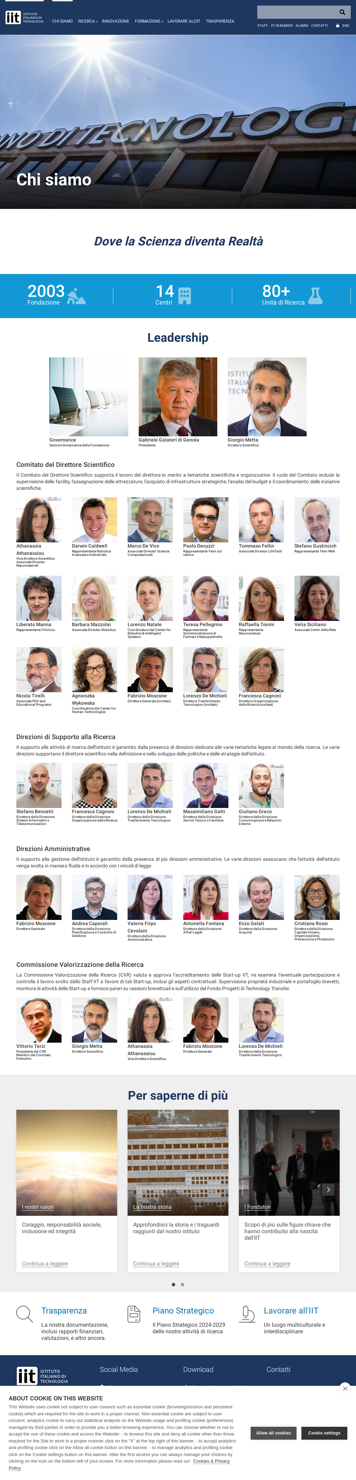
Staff (262, 25)
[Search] (304, 12)
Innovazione (115, 21)
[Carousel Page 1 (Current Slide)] (173, 1284)
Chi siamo (62, 21)
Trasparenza (220, 21)
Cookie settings (324, 1433)
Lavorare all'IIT (184, 21)
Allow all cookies (273, 1433)
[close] (345, 1388)
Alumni (302, 25)
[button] (87, 17)
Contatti (319, 25)
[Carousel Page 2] (182, 1284)
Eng (345, 25)
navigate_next (328, 1189)
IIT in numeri (282, 25)
